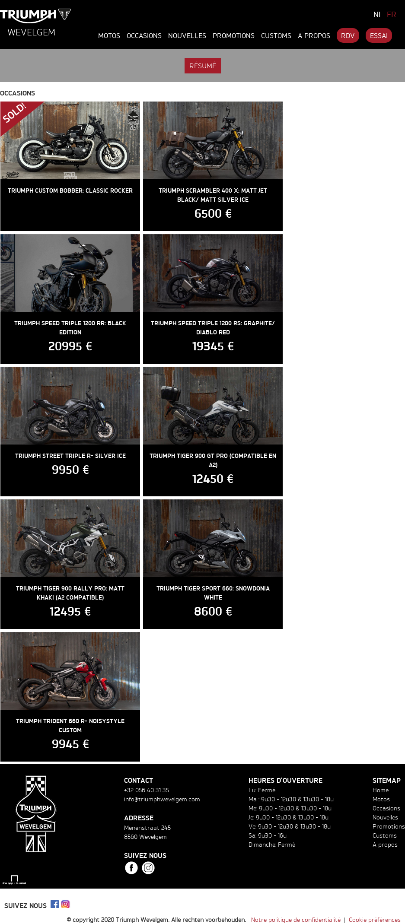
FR (391, 14)
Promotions (234, 35)
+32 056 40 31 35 (146, 790)
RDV (348, 35)
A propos (314, 35)
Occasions (144, 35)
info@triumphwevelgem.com (162, 799)
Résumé (202, 65)
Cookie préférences (375, 919)
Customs (276, 35)
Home (381, 790)
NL (378, 14)
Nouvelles (187, 35)
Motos (109, 35)
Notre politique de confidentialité (296, 919)
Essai (379, 35)
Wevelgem (31, 32)
